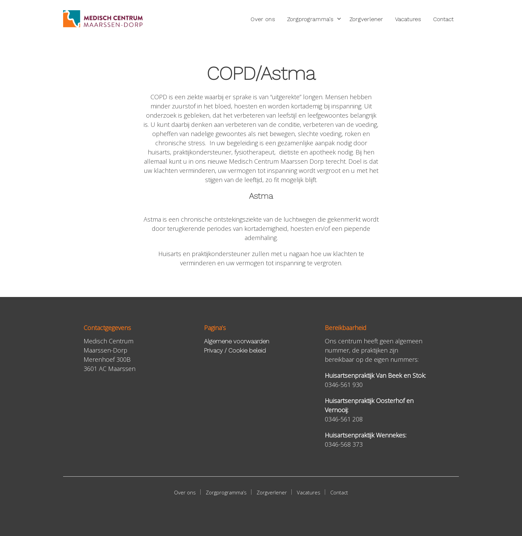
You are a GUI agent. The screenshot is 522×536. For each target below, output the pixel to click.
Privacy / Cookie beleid (235, 350)
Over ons (262, 19)
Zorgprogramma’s (310, 19)
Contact (443, 19)
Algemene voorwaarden (236, 341)
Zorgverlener (366, 19)
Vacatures (408, 19)
